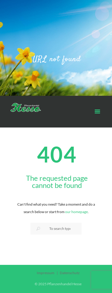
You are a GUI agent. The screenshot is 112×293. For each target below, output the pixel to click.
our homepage (76, 211)
